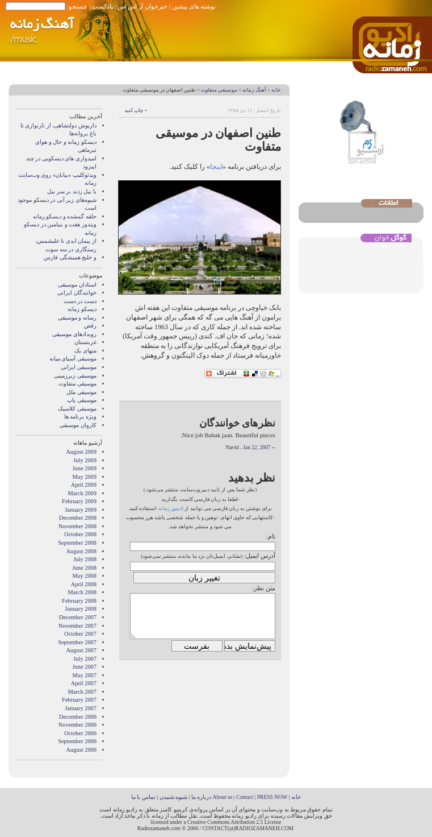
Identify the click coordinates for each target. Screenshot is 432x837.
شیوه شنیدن (173, 797)
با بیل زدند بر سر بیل (72, 191)
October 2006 (80, 733)
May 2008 (85, 576)
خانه (276, 90)
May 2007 (85, 675)
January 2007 (81, 708)
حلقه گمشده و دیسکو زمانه (65, 216)
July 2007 (85, 659)
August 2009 (81, 452)
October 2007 (80, 634)
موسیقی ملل (81, 392)
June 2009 (85, 468)
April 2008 (84, 584)
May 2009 (85, 477)
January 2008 (81, 609)
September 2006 (77, 741)
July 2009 (85, 460)
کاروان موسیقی (78, 425)
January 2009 (81, 510)
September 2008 (77, 543)
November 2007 (77, 626)
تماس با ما (143, 797)
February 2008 (79, 601)
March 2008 (82, 592)
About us (222, 797)
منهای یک (85, 350)
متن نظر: (263, 588)
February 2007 (79, 700)
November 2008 (77, 526)
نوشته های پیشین (194, 6)
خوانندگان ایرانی (77, 292)
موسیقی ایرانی (79, 367)
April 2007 (84, 683)
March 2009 (82, 493)
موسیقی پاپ (82, 400)
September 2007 (77, 642)
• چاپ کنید (135, 110)
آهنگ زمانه (254, 90)
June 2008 (85, 568)
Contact (244, 797)
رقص (90, 325)
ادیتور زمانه (170, 508)
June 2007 (85, 667)
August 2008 (81, 551)
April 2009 (84, 485)
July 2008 (85, 559)
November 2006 (77, 725)
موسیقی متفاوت (219, 90)
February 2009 (79, 501)
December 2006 (78, 717)
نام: (270, 536)
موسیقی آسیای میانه (73, 358)
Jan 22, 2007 (256, 447)
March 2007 (82, 692)
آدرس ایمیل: (259, 555)
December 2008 (78, 518)
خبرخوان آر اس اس (142, 6)
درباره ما (201, 797)
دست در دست (80, 301)
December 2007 (78, 617)
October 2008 (80, 534)
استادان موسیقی (77, 284)
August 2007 (81, 650)
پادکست (102, 6)
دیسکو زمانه (82, 309)
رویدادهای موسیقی (74, 334)
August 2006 (81, 750)
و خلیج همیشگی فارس (70, 257)
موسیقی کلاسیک (77, 408)
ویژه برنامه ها (80, 416)
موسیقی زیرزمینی (75, 375)
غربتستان (85, 342)
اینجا (216, 167)
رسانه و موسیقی (77, 317)
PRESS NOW (272, 797)
